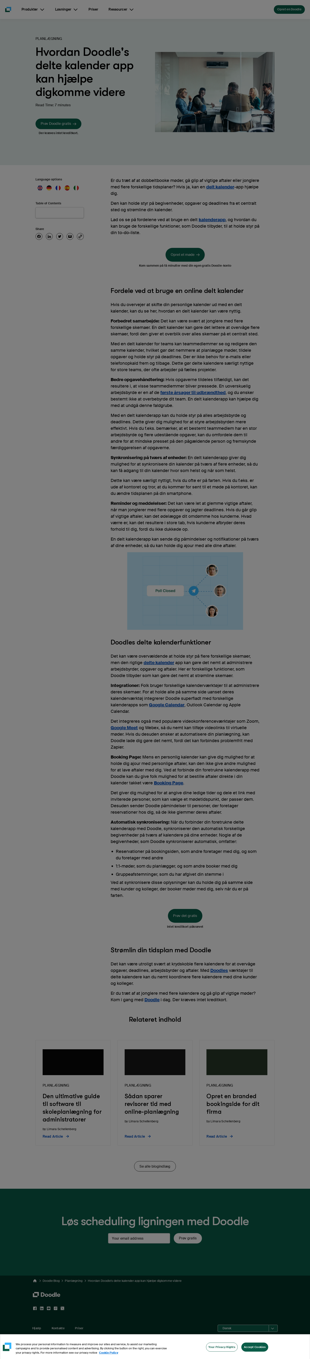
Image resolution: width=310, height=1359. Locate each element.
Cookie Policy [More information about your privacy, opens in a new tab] (108, 1356)
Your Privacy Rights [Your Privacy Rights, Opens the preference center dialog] (221, 1350)
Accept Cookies (255, 1350)
